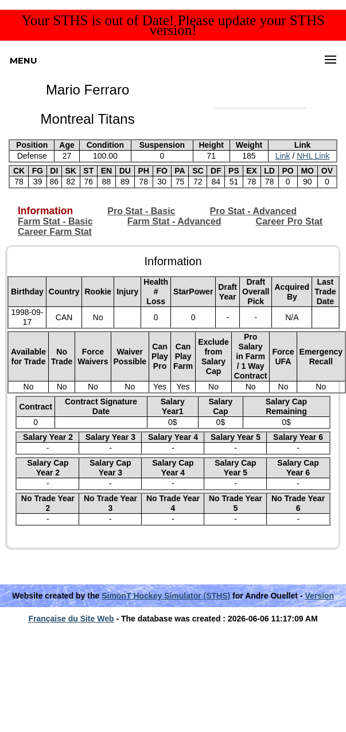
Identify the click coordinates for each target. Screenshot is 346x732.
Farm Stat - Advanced (174, 221)
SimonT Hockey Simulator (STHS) (166, 595)
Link (282, 155)
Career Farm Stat (55, 232)
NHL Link (313, 155)
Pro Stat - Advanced (253, 211)
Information (45, 211)
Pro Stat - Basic (141, 211)
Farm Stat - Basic (55, 221)
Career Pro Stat (289, 221)
